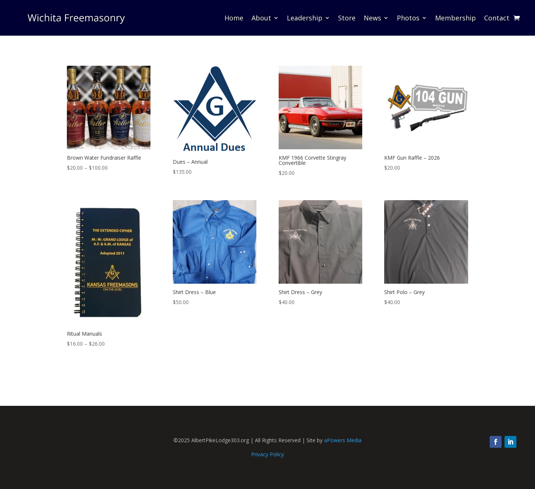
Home (233, 17)
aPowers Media (342, 440)
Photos (408, 17)
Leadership (304, 17)
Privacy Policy (267, 454)
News (372, 17)
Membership (455, 17)
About (261, 17)
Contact (496, 17)
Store (347, 17)
